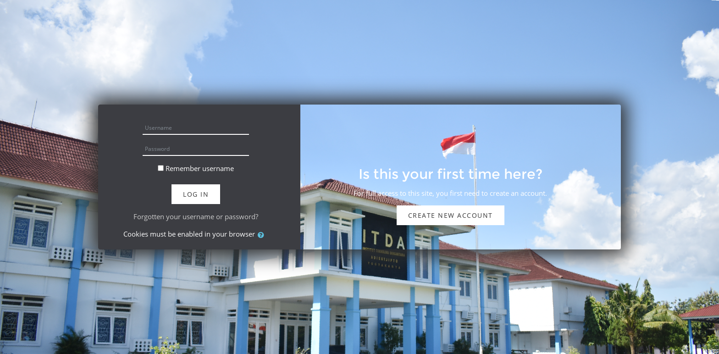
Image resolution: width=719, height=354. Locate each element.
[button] (263, 235)
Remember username (200, 168)
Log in (196, 194)
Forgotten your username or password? (195, 216)
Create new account (450, 215)
